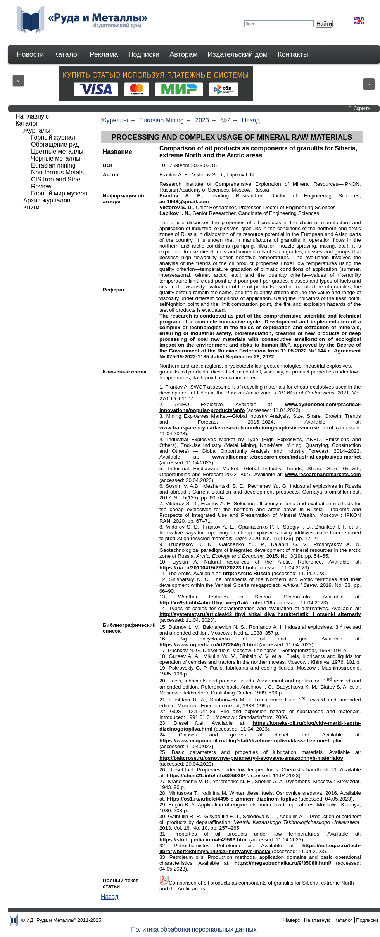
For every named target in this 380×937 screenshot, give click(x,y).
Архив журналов (47, 200)
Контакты (293, 54)
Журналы (114, 120)
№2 (225, 120)
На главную (32, 116)
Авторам (183, 54)
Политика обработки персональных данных (194, 929)
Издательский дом (238, 54)
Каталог (66, 54)
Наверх (292, 920)
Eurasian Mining (161, 120)
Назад (251, 120)
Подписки (144, 54)
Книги (31, 207)
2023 (202, 120)
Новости (30, 54)
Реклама (104, 54)
